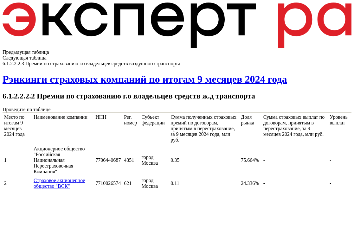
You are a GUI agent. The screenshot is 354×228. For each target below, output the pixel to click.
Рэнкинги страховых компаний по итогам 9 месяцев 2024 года (145, 79)
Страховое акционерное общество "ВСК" (59, 183)
